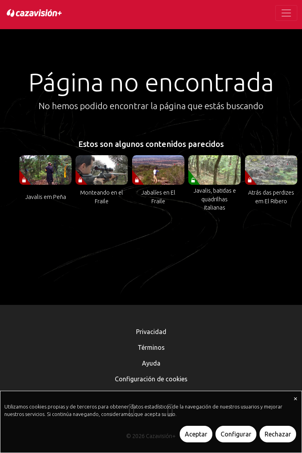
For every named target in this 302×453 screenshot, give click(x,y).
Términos (151, 347)
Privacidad (151, 331)
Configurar (236, 434)
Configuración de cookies (151, 378)
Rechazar (278, 434)
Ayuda (151, 363)
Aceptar (196, 434)
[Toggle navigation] (286, 13)
